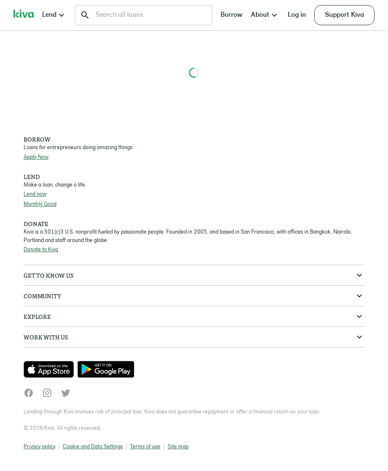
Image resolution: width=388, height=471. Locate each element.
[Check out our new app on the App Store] (50, 369)
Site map (178, 447)
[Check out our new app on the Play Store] (105, 369)
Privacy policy (40, 447)
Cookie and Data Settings (93, 447)
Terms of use (145, 447)
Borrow (231, 15)
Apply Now (36, 157)
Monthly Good (40, 204)
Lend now (35, 194)
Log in (297, 15)
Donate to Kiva (41, 250)
